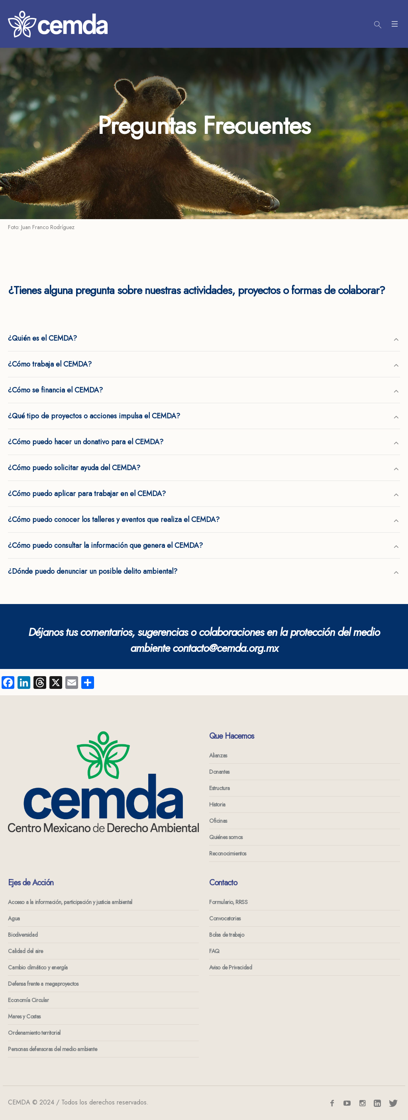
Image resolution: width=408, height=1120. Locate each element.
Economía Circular (28, 1000)
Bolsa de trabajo (226, 935)
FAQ (214, 951)
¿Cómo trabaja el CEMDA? (50, 364)
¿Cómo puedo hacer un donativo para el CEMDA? (85, 442)
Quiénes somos (226, 837)
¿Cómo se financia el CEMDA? (55, 390)
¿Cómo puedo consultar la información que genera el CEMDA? (105, 545)
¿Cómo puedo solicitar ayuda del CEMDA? (74, 468)
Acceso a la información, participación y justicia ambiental (70, 902)
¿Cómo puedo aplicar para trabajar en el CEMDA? (87, 493)
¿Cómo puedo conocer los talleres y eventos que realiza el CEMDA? (114, 519)
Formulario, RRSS (228, 902)
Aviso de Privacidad (230, 967)
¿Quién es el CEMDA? (42, 338)
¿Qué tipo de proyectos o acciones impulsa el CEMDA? (94, 416)
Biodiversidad (22, 935)
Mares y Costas (24, 1016)
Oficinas (218, 821)
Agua (14, 918)
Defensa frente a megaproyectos (43, 984)
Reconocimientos (227, 853)
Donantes (219, 772)
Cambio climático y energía (38, 967)
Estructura (219, 788)
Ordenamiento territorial (34, 1033)
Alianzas (218, 755)
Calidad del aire (25, 951)
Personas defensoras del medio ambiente (52, 1049)
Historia (217, 804)
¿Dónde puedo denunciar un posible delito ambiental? (92, 571)
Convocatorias (225, 918)
